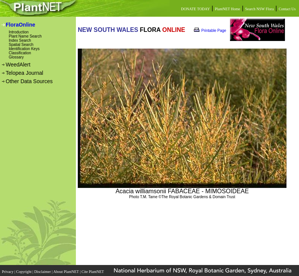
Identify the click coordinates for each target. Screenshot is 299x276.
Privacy (8, 272)
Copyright (24, 272)
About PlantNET (66, 272)
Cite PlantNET (93, 272)
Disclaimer (43, 272)
